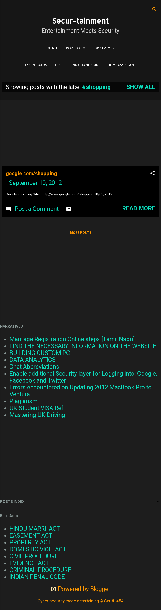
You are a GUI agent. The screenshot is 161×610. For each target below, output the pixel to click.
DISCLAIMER (104, 48)
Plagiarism (23, 401)
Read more (138, 208)
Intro (52, 48)
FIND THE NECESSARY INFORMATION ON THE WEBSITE (82, 346)
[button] (152, 173)
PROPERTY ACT (30, 542)
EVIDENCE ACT (29, 563)
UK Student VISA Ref (36, 408)
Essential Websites (43, 64)
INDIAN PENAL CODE (37, 576)
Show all (140, 87)
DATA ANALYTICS (32, 359)
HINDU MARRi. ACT (34, 528)
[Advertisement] (80, 129)
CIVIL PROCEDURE (33, 556)
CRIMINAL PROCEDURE (40, 570)
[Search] (154, 9)
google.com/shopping (31, 173)
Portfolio (75, 48)
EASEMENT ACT (30, 535)
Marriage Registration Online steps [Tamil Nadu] (72, 339)
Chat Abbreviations (34, 366)
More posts (80, 233)
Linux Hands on (84, 64)
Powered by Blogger (80, 589)
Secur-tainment (80, 20)
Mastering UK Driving (37, 414)
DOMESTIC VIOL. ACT (37, 549)
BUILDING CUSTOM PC (39, 353)
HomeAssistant (122, 64)
